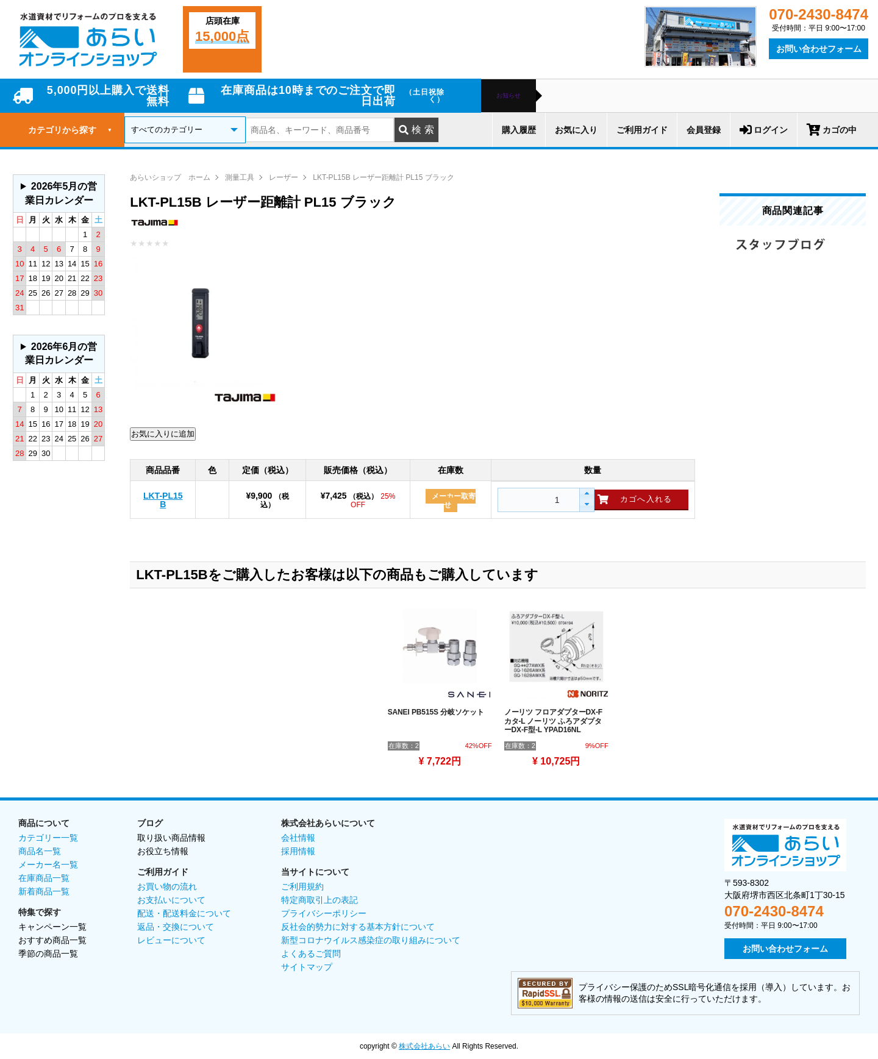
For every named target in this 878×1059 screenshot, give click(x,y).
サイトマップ (306, 967)
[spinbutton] (537, 500)
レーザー (283, 177)
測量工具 (239, 177)
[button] (586, 494)
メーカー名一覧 (48, 864)
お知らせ (508, 96)
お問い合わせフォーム (819, 49)
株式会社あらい (424, 1046)
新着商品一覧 (44, 891)
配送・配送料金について (184, 913)
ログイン (764, 130)
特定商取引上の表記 (319, 900)
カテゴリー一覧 (48, 838)
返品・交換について (175, 927)
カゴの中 (832, 130)
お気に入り (576, 130)
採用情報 (298, 851)
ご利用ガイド (642, 130)
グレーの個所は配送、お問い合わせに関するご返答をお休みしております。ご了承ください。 (58, 193)
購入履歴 (519, 130)
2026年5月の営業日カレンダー (61, 193)
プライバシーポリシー (323, 913)
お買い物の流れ (167, 886)
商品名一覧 (39, 851)
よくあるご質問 (311, 953)
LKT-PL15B (163, 500)
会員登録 (704, 130)
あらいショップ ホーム (170, 177)
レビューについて (171, 940)
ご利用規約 (302, 886)
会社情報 (298, 838)
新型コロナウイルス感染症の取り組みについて (370, 940)
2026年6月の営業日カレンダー (61, 353)
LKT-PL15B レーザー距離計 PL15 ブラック (383, 177)
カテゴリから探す (70, 130)
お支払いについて (171, 900)
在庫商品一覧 (44, 878)
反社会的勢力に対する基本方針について (358, 927)
